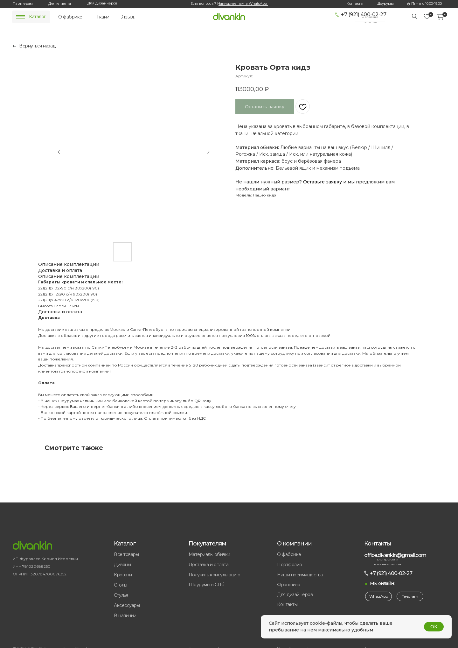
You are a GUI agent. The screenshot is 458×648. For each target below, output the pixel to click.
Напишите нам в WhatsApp (242, 3)
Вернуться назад (37, 46)
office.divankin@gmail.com (395, 555)
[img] (20, 16)
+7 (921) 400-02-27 (363, 14)
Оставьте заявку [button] (322, 182)
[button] (370, 20)
